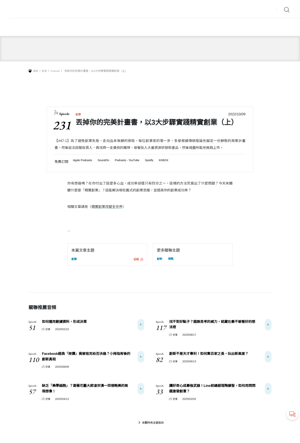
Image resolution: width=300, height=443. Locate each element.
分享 (46, 330)
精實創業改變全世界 (106, 207)
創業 (79, 114)
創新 (160, 259)
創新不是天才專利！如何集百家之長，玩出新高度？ (213, 356)
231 (62, 125)
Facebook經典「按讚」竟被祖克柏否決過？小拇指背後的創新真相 (85, 359)
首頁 (35, 70)
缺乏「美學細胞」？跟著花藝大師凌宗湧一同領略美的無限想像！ (86, 392)
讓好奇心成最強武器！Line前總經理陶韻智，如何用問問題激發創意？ (213, 392)
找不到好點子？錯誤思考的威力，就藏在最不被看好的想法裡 (213, 325)
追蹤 (137, 259)
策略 (172, 259)
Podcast (56, 70)
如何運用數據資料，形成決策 (67, 322)
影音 (45, 70)
